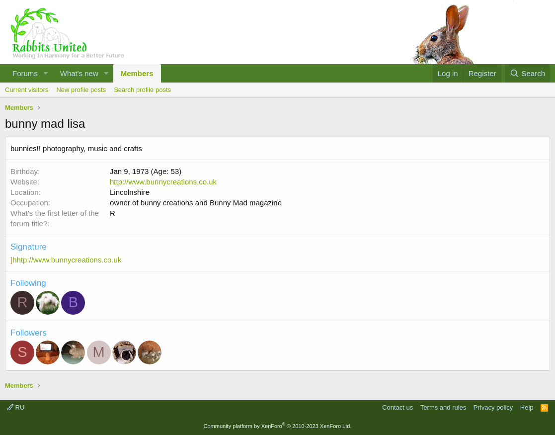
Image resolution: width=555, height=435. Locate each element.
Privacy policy (493, 407)
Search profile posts (142, 89)
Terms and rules (443, 407)
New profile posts (81, 89)
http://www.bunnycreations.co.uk (163, 181)
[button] (46, 73)
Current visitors (26, 89)
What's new (79, 73)
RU (15, 407)
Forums (25, 73)
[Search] (527, 73)
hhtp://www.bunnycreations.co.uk (66, 260)
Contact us (397, 407)
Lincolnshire (130, 192)
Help (527, 407)
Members (137, 73)
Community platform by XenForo (278, 426)
